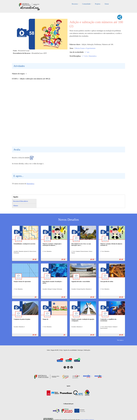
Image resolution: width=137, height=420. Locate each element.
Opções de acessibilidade (70, 350)
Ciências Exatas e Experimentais (84, 48)
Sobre (48, 350)
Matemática (93, 56)
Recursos (75, 4)
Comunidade (86, 4)
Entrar (107, 4)
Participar (80, 350)
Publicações (87, 350)
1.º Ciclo (85, 56)
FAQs (61, 350)
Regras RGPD (54, 350)
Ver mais (120, 340)
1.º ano (87, 52)
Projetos (97, 4)
